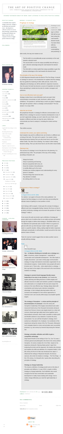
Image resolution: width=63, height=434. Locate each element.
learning (4, 104)
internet (4, 102)
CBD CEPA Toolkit (6, 133)
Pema (34, 426)
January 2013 (8, 198)
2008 (5, 210)
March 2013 (8, 193)
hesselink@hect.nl (6, 341)
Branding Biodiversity (7, 131)
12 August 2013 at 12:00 (31, 251)
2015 (5, 165)
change (4, 97)
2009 (5, 208)
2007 (5, 212)
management (5, 106)
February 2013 (9, 196)
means (3, 108)
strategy (27, 393)
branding (4, 91)
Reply (22, 244)
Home (40, 405)
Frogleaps (4, 141)
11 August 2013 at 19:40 (28, 195)
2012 (5, 201)
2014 (5, 167)
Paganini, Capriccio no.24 (8, 145)
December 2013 (9, 172)
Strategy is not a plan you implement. (55, 28)
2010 (5, 205)
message (4, 110)
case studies (5, 93)
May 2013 (7, 191)
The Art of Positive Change (31, 7)
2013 (5, 170)
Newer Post (22, 405)
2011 (5, 203)
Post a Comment (24, 403)
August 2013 (8, 179)
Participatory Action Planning (9, 148)
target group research (7, 118)
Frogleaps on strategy (10, 181)
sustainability (5, 116)
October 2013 (8, 174)
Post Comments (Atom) (32, 408)
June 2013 (7, 189)
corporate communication (8, 100)
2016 (5, 163)
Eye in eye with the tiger (11, 183)
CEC (3, 95)
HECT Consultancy (6, 143)
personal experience (7, 112)
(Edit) (37, 195)
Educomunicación (6, 139)
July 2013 (7, 186)
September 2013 (9, 177)
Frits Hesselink (34, 424)
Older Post (58, 405)
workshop (4, 120)
